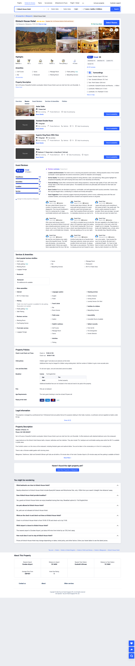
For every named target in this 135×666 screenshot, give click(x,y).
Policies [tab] (64, 101)
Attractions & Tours (61, 3)
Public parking (21, 264)
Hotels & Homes (30, 3)
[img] (36, 40)
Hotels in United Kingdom (68, 537)
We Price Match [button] (97, 24)
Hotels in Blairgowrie (100, 537)
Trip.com (51, 537)
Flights (19, 3)
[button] (83, 3)
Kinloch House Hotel (26, 21)
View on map (91, 94)
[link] (99, 3)
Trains (40, 3)
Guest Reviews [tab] (37, 101)
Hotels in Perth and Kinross (85, 537)
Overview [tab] (19, 101)
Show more (19, 87)
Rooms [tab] (27, 101)
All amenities (19, 77)
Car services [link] (48, 3)
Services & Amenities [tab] (52, 101)
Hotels (57, 537)
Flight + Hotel (74, 3)
